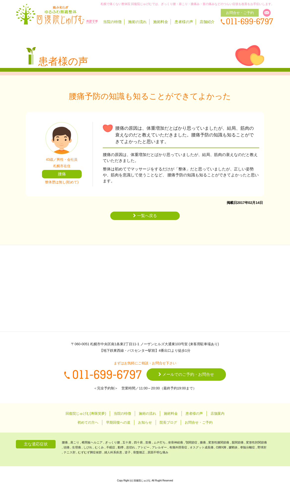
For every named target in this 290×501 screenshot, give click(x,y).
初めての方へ (87, 422)
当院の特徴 (112, 22)
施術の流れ (137, 22)
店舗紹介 (207, 22)
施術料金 (160, 22)
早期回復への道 (118, 422)
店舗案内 (217, 413)
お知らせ (145, 422)
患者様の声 (184, 22)
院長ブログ (168, 422)
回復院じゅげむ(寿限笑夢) (86, 413)
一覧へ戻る (145, 216)
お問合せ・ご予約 (199, 422)
